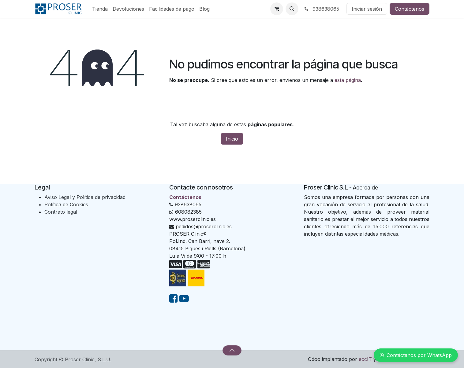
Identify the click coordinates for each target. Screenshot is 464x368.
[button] (292, 8)
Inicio (232, 139)
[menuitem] (100, 9)
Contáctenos (409, 9)
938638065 (321, 9)
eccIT (365, 359)
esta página (348, 80)
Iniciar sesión (367, 9)
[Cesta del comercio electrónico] (276, 8)
